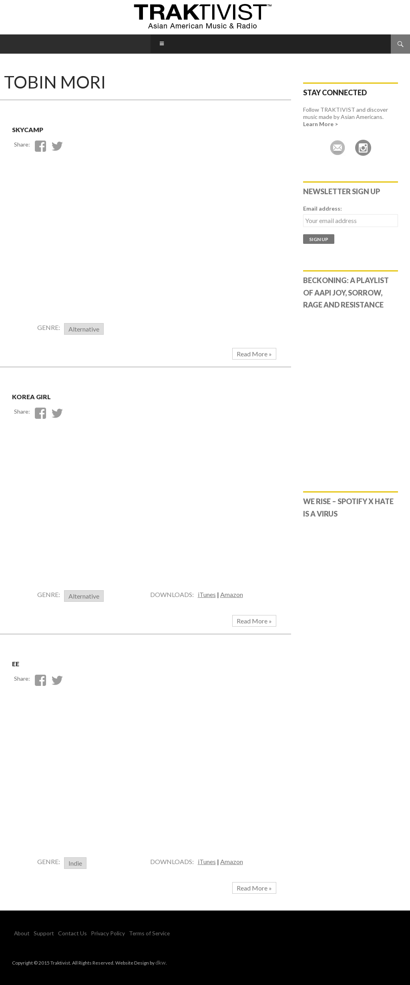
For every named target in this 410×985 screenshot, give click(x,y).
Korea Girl (49, 394)
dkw (159, 962)
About (20, 933)
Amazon (231, 594)
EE (19, 661)
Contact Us (63, 933)
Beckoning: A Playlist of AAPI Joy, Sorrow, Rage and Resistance (346, 293)
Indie (75, 863)
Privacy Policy (93, 933)
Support (39, 933)
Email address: (322, 208)
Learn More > (320, 124)
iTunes (207, 594)
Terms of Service (130, 933)
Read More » (254, 354)
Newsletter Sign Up (341, 191)
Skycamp (42, 127)
